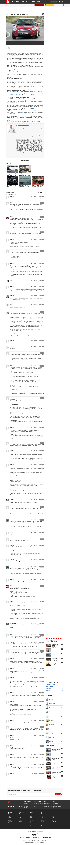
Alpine (9, 813)
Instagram (18, 156)
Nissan (42, 816)
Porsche (42, 821)
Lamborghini (32, 812)
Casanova (12, 499)
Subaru (53, 816)
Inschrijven (58, 794)
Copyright (26, 806)
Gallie (11, 450)
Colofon (35, 806)
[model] (20, 5)
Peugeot (42, 818)
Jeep (20, 824)
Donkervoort (21, 812)
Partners (54, 807)
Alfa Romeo (10, 812)
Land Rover (32, 815)
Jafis (11, 280)
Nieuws (13, 1)
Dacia (9, 825)
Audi (9, 816)
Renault (42, 822)
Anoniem (12, 773)
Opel (42, 817)
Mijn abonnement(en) (48, 807)
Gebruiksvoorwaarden (57, 806)
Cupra (9, 824)
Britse (20, 75)
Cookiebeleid (21, 837)
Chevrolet (10, 821)
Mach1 (11, 304)
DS (19, 813)
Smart (53, 815)
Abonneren (26, 803)
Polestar (42, 820)
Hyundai (20, 820)
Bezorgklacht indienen (48, 804)
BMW (9, 818)
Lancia (31, 813)
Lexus (31, 816)
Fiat (19, 816)
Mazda (31, 821)
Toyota (53, 820)
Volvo (53, 822)
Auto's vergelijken (49, 686)
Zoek (39, 5)
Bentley (9, 817)
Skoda (53, 813)
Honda (20, 818)
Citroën (9, 822)
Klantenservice (46, 803)
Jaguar (20, 822)
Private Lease (48, 688)
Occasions (27, 1)
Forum (38, 1)
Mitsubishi (43, 813)
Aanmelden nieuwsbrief (38, 803)
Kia (19, 825)
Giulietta (21, 112)
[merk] (10, 5)
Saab (42, 825)
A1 (41, 62)
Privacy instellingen (36, 837)
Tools (33, 1)
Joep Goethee (13, 566)
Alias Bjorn (12, 519)
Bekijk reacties (25, 160)
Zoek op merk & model (50, 684)
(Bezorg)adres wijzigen (48, 806)
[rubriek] (29, 5)
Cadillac (9, 820)
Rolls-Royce (43, 824)
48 (42, 13)
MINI (42, 812)
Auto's (22, 1)
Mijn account (55, 803)
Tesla (53, 818)
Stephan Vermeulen (22, 125)
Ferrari (20, 815)
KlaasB (11, 601)
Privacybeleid (28, 837)
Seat (52, 812)
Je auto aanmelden (37, 807)
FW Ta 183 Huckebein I (14, 312)
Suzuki (53, 817)
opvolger (32, 108)
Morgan (42, 815)
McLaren (31, 822)
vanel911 (12, 346)
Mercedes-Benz (33, 824)
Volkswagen (54, 821)
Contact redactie (37, 804)
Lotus (31, 817)
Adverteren (26, 804)
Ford (20, 817)
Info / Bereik (55, 804)
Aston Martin (10, 815)
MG (30, 825)
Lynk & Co (32, 818)
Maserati (31, 820)
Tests (17, 1)
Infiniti (20, 821)
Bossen (11, 532)
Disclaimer (26, 807)
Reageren (40, 192)
